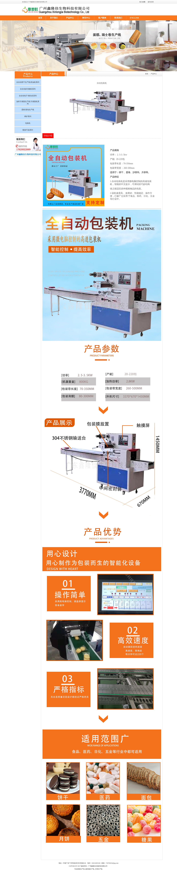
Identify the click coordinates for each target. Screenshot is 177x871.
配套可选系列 (28, 130)
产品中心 (70, 18)
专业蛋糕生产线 (79, 869)
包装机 (27, 123)
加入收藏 (142, 2)
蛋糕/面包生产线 (28, 110)
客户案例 (102, 18)
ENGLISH (134, 18)
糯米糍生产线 (89, 869)
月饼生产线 (98, 869)
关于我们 (54, 18)
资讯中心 (86, 18)
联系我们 (118, 18)
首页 (40, 18)
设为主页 (151, 2)
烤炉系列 (27, 116)
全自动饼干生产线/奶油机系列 (27, 82)
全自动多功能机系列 (28, 89)
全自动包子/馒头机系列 (28, 96)
